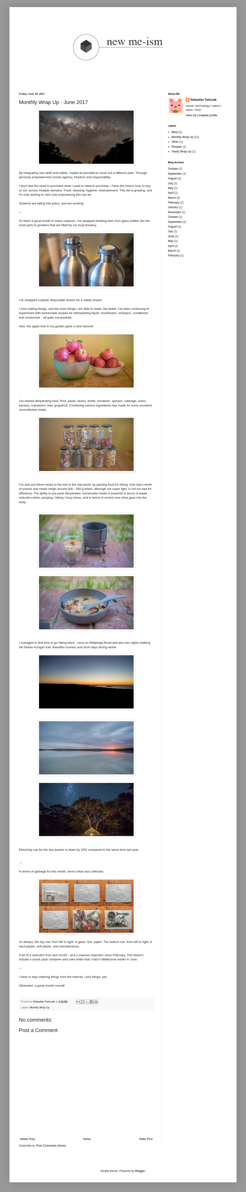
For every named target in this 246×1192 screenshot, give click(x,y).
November (174, 212)
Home (87, 1139)
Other (175, 141)
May (170, 188)
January (173, 207)
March (172, 197)
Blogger (140, 1171)
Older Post (146, 1139)
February (173, 202)
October (173, 168)
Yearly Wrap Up (181, 151)
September (175, 173)
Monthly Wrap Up (39, 1007)
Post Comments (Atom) (51, 1145)
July (170, 183)
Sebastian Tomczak (203, 99)
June (171, 236)
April (171, 192)
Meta (174, 132)
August (172, 178)
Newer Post (27, 1139)
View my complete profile (201, 115)
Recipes (176, 146)
